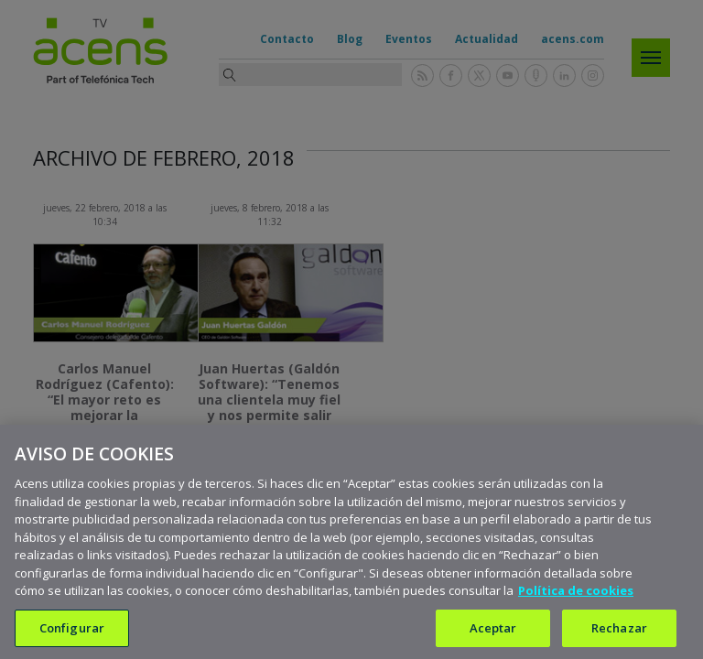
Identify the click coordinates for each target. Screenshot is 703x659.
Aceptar (493, 635)
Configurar (71, 635)
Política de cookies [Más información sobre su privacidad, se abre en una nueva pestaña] (575, 598)
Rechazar (619, 635)
